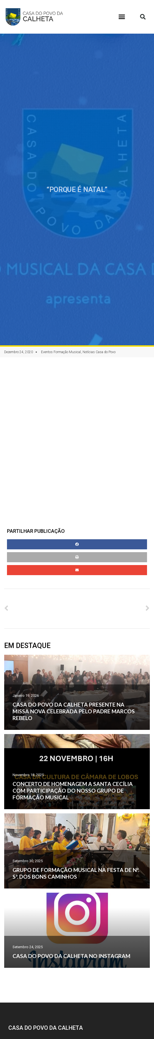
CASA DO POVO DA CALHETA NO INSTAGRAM (71, 956)
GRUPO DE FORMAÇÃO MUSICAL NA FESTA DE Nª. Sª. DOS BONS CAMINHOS (76, 873)
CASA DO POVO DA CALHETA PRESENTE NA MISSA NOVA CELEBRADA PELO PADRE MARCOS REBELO (74, 711)
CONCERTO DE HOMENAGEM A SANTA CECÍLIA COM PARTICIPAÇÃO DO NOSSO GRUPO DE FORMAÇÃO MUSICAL (73, 790)
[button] (122, 16)
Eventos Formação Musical (61, 352)
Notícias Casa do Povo (99, 352)
